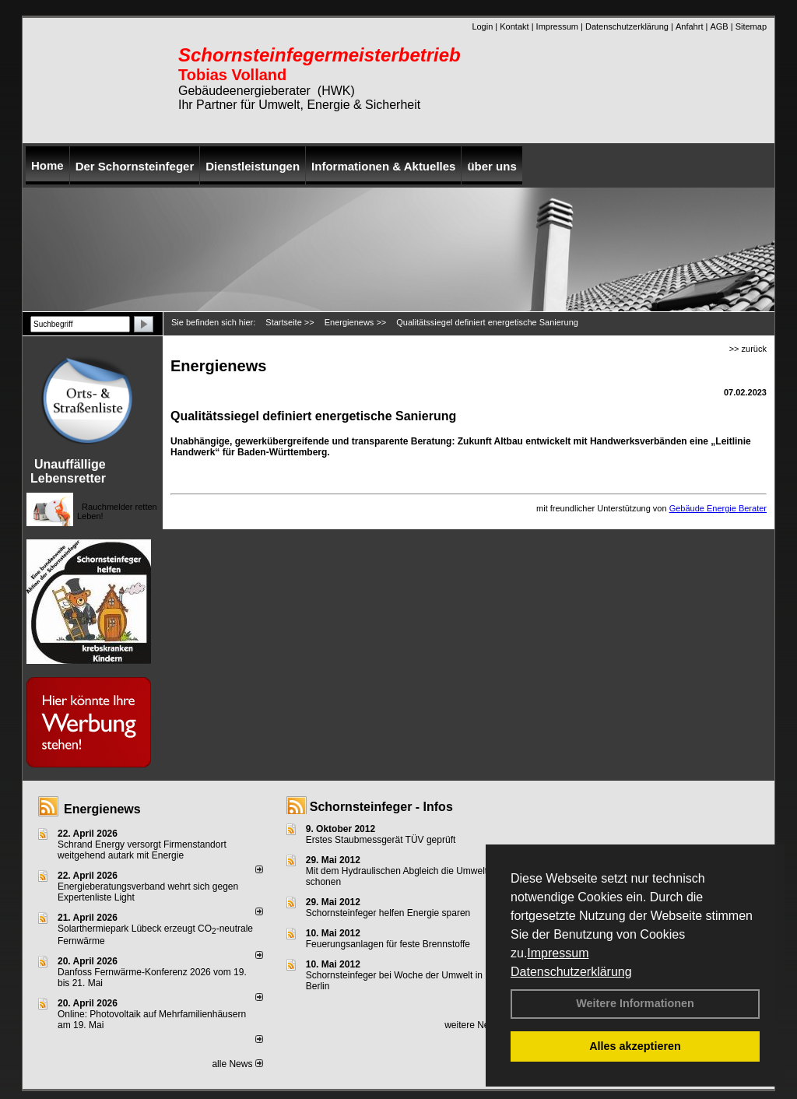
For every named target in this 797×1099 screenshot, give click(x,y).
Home (47, 165)
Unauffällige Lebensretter (68, 471)
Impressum (557, 953)
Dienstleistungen (252, 166)
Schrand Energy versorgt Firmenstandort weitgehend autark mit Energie (142, 850)
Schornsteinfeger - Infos (381, 806)
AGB (719, 26)
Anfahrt (689, 26)
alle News (237, 1064)
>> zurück (748, 348)
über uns (491, 166)
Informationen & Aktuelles (383, 166)
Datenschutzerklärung (571, 971)
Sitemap (751, 26)
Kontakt (514, 26)
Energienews (102, 809)
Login (482, 26)
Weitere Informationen (635, 1003)
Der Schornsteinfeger (135, 166)
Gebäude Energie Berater (718, 508)
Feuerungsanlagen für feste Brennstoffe (388, 944)
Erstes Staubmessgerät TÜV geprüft (381, 839)
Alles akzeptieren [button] (635, 1046)
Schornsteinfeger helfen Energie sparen (388, 913)
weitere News (477, 1025)
